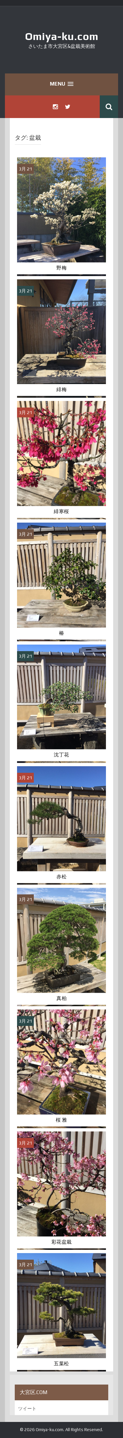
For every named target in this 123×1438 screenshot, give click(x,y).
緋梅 (61, 389)
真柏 (61, 998)
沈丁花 (61, 755)
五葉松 (61, 1364)
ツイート (27, 1408)
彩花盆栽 (61, 1242)
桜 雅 (61, 1120)
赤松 (61, 877)
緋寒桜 (61, 511)
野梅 (61, 268)
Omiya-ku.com (61, 36)
